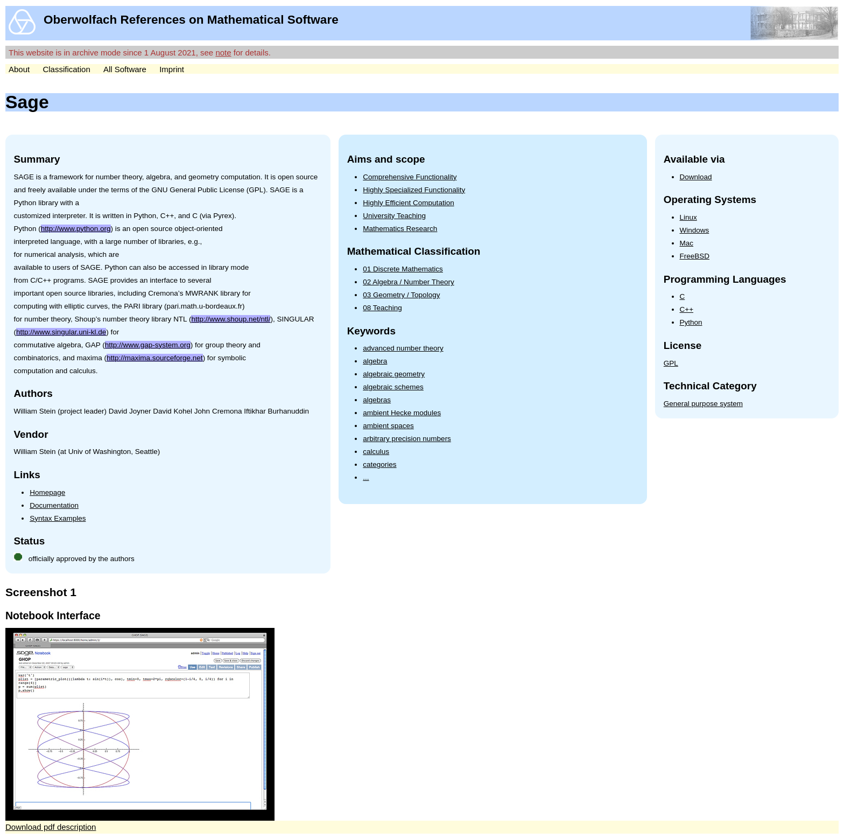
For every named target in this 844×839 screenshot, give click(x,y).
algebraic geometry (394, 374)
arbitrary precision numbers (407, 439)
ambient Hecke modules (402, 413)
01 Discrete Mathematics (403, 269)
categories (379, 464)
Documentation (54, 505)
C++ (687, 309)
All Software (124, 69)
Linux (688, 217)
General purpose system (703, 404)
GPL (671, 363)
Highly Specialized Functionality (414, 190)
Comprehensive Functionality (409, 177)
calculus (376, 452)
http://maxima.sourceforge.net (155, 358)
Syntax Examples (58, 518)
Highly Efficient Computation (408, 203)
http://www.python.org (76, 229)
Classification (66, 69)
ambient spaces (388, 426)
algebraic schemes (393, 387)
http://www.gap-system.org (148, 345)
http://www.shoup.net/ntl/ (230, 319)
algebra (375, 361)
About (19, 69)
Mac (687, 243)
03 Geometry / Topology (401, 295)
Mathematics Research (400, 229)
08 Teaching (382, 308)
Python (691, 322)
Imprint (171, 69)
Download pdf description (50, 826)
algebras (377, 400)
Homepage (47, 492)
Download (696, 177)
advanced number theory (403, 348)
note (223, 52)
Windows (694, 230)
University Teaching (394, 216)
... (366, 477)
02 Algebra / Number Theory (408, 282)
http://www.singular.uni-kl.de (61, 332)
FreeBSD (695, 256)
